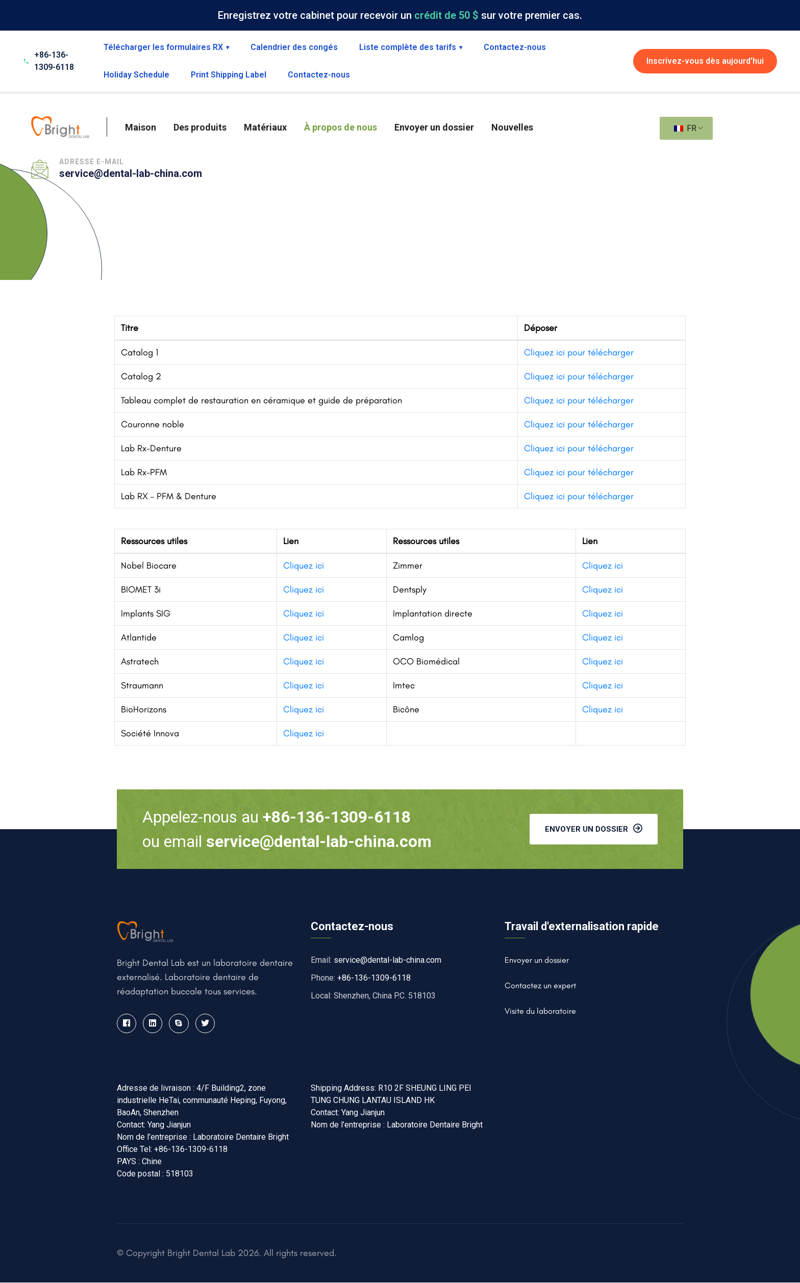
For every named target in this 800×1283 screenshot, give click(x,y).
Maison (140, 127)
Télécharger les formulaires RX (166, 47)
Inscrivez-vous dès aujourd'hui (705, 61)
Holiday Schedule (136, 75)
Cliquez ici (303, 565)
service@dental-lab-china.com (130, 173)
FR (685, 128)
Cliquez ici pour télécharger (579, 352)
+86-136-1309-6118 (374, 978)
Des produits (200, 127)
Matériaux (265, 127)
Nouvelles (512, 127)
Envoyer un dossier (434, 127)
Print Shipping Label (228, 75)
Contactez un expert (540, 985)
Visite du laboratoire (540, 1011)
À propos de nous (340, 127)
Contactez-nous (515, 47)
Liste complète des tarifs (410, 47)
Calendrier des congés (294, 47)
